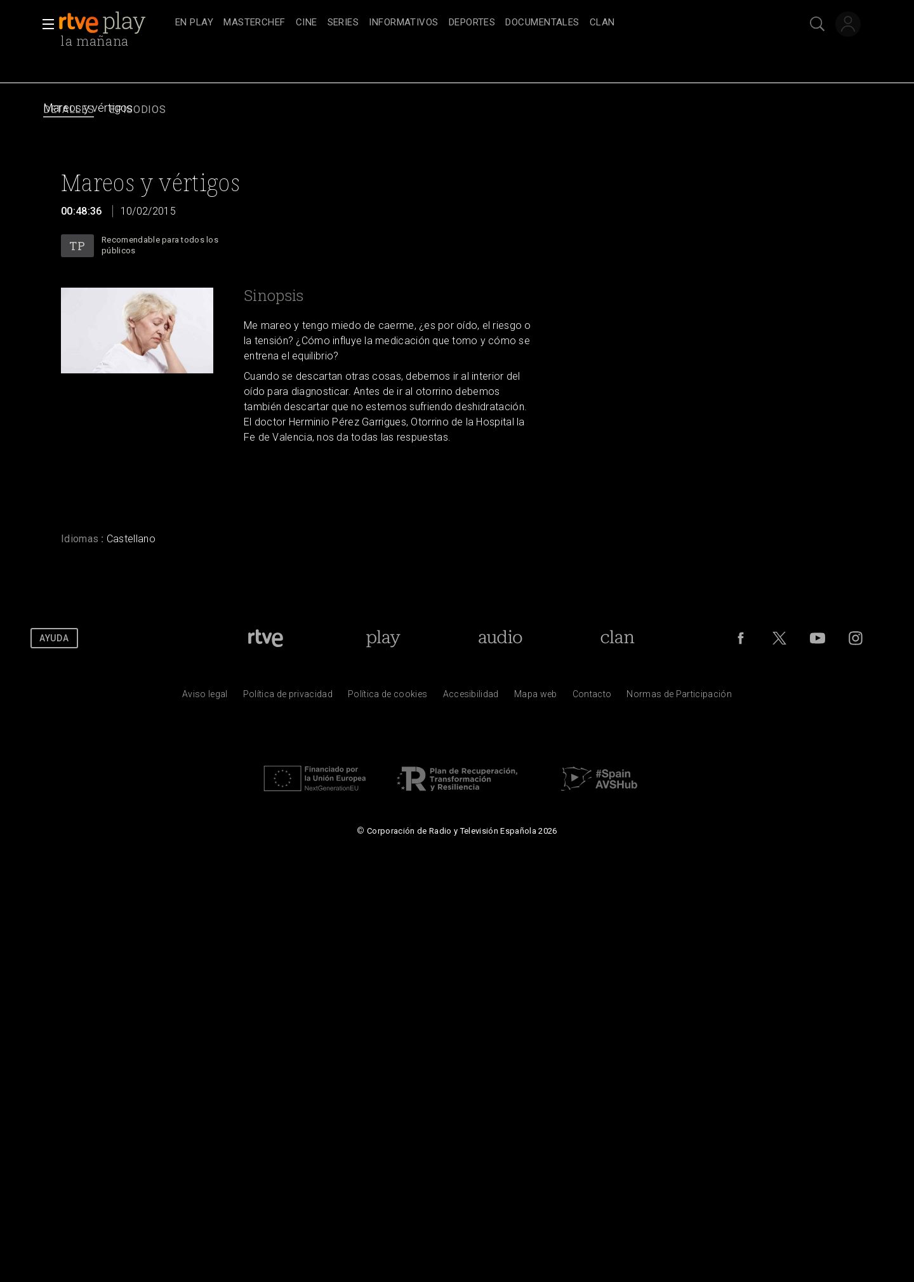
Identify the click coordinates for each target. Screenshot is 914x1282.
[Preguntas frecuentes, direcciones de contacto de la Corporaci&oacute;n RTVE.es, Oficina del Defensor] (592, 697)
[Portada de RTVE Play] (383, 638)
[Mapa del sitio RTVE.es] (535, 697)
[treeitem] (194, 23)
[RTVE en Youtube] (817, 638)
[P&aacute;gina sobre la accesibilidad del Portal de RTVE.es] (471, 697)
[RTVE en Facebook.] (741, 638)
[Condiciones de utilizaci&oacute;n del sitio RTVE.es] (205, 697)
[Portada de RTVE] (266, 638)
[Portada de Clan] (617, 638)
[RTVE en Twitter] (779, 638)
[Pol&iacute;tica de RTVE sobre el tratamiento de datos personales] (288, 697)
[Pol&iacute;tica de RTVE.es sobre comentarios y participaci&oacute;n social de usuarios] (679, 697)
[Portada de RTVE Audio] (500, 638)
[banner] (114, 23)
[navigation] (471, 23)
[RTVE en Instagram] (855, 638)
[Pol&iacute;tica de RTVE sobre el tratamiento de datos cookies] (387, 697)
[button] (44, 24)
